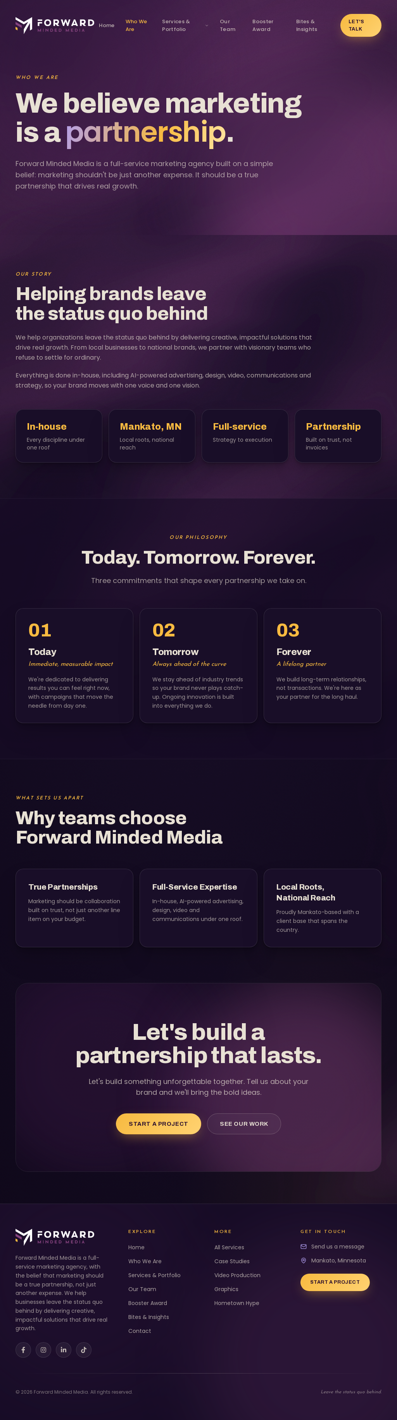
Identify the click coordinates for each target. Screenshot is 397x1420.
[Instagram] (43, 1350)
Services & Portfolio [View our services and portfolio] (185, 25)
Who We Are (145, 1261)
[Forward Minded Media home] (55, 25)
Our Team (142, 1289)
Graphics (226, 1289)
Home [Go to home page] (106, 25)
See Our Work (244, 1124)
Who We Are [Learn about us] (136, 25)
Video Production (237, 1275)
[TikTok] (83, 1350)
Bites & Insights (148, 1317)
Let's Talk (356, 25)
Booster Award (147, 1303)
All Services (229, 1247)
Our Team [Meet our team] (227, 25)
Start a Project (158, 1124)
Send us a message (337, 1246)
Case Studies (232, 1261)
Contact (139, 1331)
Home (136, 1247)
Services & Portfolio (154, 1275)
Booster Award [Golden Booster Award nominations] (262, 25)
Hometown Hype (236, 1303)
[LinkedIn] (63, 1350)
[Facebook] (23, 1350)
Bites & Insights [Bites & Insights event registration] (307, 25)
